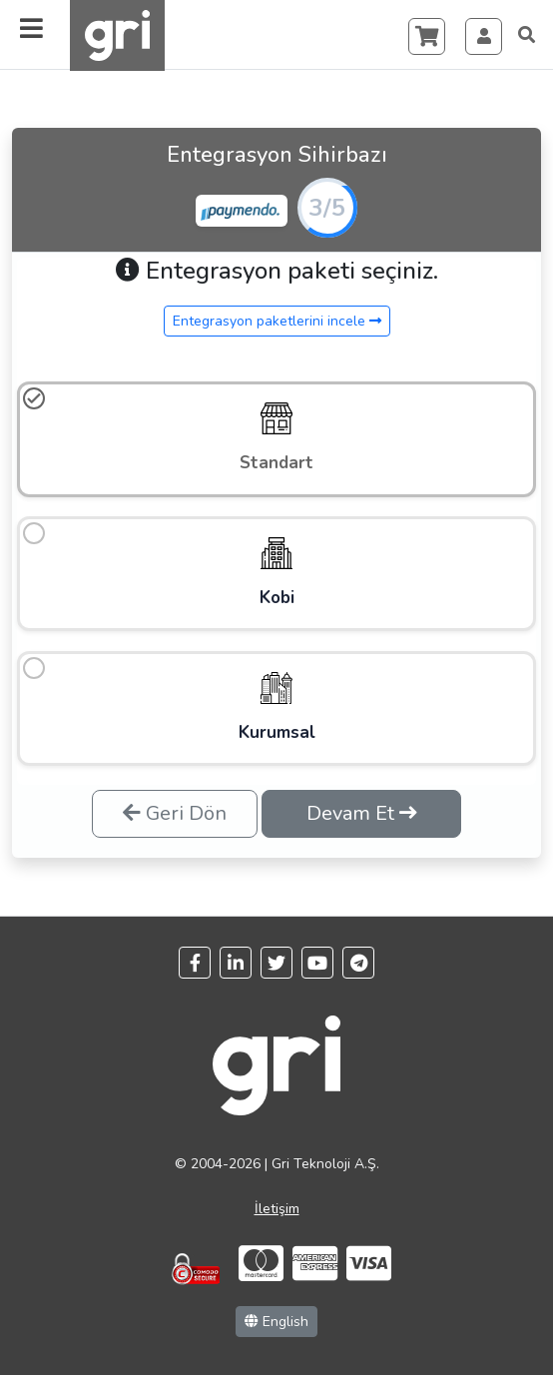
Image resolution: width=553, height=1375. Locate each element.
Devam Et (361, 813)
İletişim (277, 1208)
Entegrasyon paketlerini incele (277, 321)
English (276, 1321)
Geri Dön (175, 813)
